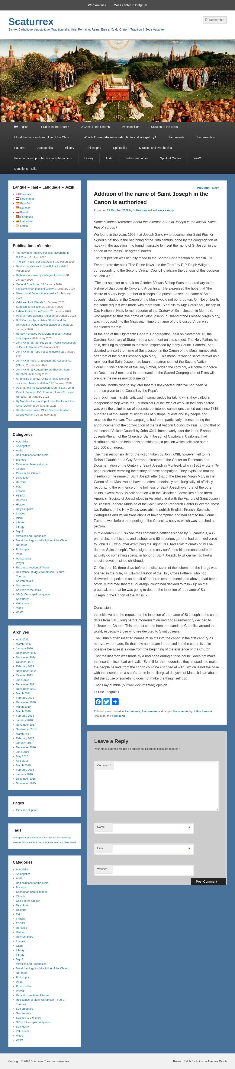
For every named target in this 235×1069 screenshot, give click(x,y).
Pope (19, 553)
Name (101, 827)
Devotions (22, 477)
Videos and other (136, 158)
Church (20, 468)
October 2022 (24, 675)
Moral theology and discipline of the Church (43, 137)
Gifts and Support (27, 810)
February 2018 (25, 715)
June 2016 (22, 751)
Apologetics (45, 147)
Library (89, 158)
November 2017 (26, 724)
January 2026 (24, 648)
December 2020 (26, 702)
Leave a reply (165, 210)
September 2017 (26, 729)
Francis (20, 491)
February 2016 (25, 769)
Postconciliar (130, 127)
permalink (118, 716)
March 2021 (23, 693)
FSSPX (20, 495)
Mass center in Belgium (130, 5)
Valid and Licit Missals (29, 302)
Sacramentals (205, 137)
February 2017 (25, 738)
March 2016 (23, 765)
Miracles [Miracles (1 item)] (17, 842)
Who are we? (97, 5)
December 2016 (26, 747)
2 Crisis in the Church (95, 127)
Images (20, 513)
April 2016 (22, 760)
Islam (19, 518)
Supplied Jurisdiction (28, 306)
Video (19, 607)
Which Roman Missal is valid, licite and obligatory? (120, 137)
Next (217, 188)
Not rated (21, 544)
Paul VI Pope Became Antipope (35, 315)
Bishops (21, 459)
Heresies (21, 500)
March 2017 (23, 733)
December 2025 (26, 653)
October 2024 (24, 661)
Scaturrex (31, 21)
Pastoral (19, 147)
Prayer (20, 563)
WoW (197, 158)
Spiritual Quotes (170, 158)
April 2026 (22, 639)
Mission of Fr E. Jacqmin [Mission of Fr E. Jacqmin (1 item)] (34, 842)
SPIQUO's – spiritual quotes (33, 594)
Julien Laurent (142, 210)
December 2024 (26, 657)
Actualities (22, 441)
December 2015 (26, 778)
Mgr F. (20, 531)
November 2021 (26, 688)
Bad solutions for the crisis (32, 455)
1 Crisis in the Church (55, 127)
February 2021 (25, 697)
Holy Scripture (24, 509)
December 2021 (26, 684)
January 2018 (24, 720)
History (69, 147)
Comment (104, 765)
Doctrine (21, 482)
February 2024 (25, 666)
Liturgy (20, 527)
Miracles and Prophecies (155, 147)
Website (102, 869)
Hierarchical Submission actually (36, 293)
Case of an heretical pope (32, 464)
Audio (109, 158)
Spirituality (120, 147)
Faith (19, 486)
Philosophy (93, 147)
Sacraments (176, 137)
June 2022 (22, 679)
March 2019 (23, 706)
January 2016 (24, 774)
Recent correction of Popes (32, 567)
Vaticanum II (23, 603)
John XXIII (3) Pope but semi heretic (38, 351)
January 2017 (24, 742)
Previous (201, 188)
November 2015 (26, 783)
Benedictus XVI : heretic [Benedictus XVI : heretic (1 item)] (44, 837)
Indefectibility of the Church (32, 311)
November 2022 (26, 670)
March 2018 (23, 711)
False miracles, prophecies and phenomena (43, 158)
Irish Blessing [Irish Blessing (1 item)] (63, 837)
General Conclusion (28, 284)
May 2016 (22, 756)
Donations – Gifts (25, 168)
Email (100, 848)
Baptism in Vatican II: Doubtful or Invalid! (41, 266)
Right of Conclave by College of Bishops (40, 275)
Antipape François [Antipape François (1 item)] (22, 837)
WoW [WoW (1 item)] (73, 842)
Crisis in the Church (28, 473)
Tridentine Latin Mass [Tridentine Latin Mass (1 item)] (58, 842)
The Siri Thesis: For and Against (35, 261)
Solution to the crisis (164, 127)
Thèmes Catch (217, 1061)
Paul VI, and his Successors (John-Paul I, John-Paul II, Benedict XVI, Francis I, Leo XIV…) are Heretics (45, 392)
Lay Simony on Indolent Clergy (35, 288)
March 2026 (23, 644)
